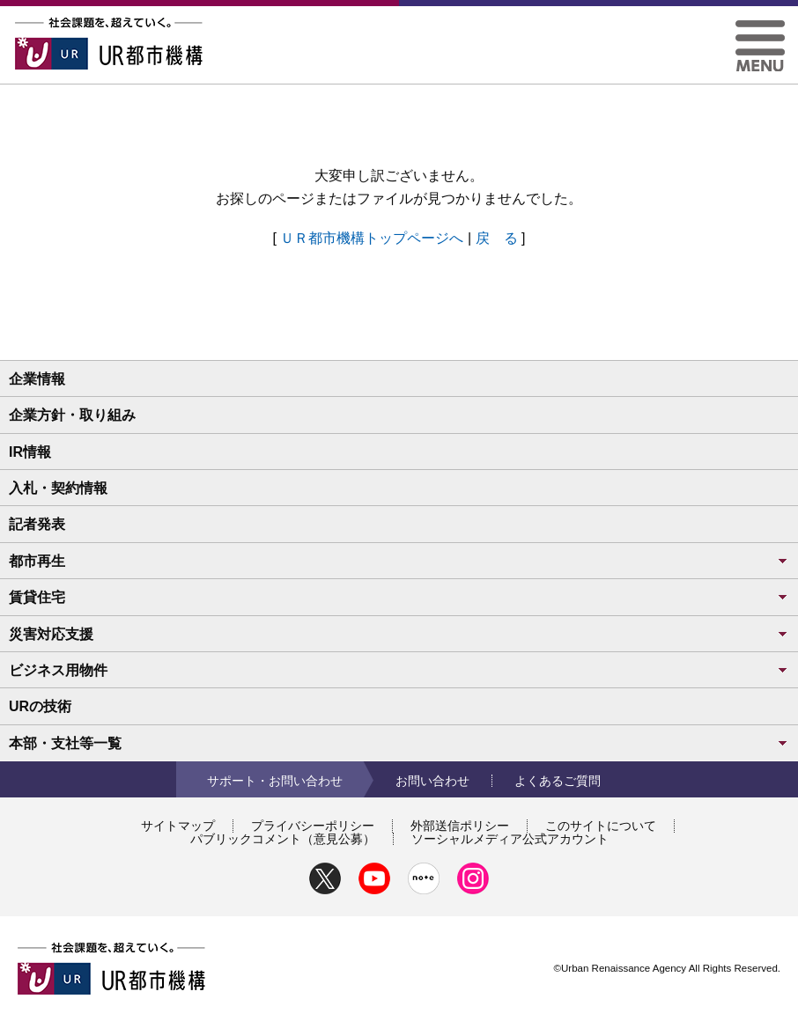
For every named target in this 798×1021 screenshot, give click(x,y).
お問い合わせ (432, 781)
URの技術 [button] (40, 706)
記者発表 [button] (37, 524)
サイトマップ (178, 826)
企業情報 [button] (37, 378)
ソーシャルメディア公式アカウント (510, 839)
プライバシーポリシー (312, 826)
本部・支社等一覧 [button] (399, 743)
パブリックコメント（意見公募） (282, 839)
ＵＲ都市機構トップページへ (371, 238)
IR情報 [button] (30, 451)
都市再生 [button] (399, 561)
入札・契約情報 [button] (58, 488)
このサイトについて (600, 826)
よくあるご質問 (557, 781)
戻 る (497, 238)
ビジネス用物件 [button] (399, 670)
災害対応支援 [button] (399, 634)
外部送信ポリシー (459, 826)
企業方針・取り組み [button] (72, 415)
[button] (760, 26)
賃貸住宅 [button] (399, 597)
